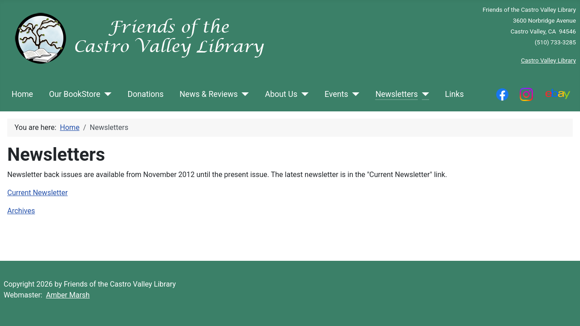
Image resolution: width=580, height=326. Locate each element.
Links (454, 94)
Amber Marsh (68, 295)
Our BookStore (74, 94)
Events (336, 94)
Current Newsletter (37, 192)
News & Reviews (208, 94)
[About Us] (303, 94)
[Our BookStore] (105, 94)
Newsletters (396, 94)
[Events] (353, 94)
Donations (145, 94)
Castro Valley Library (548, 60)
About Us (281, 94)
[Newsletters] (423, 94)
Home (22, 94)
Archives (21, 210)
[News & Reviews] (243, 94)
